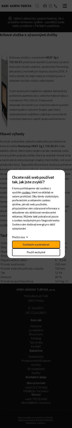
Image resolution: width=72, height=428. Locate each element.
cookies (26, 192)
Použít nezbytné (36, 252)
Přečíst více (18, 237)
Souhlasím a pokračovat (36, 244)
